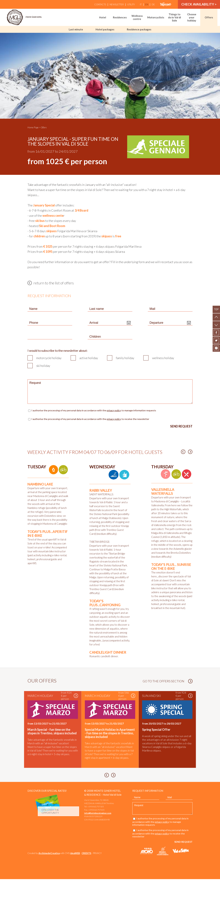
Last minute (76, 29)
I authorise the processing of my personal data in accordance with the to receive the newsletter (90, 418)
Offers (209, 17)
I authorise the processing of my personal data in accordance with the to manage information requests (94, 410)
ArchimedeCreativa (49, 872)
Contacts (100, 4)
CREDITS (86, 872)
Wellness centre (137, 17)
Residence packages (139, 29)
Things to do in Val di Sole (174, 17)
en (146, 4)
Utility (131, 4)
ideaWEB (75, 872)
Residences (120, 17)
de (153, 4)
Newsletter (117, 4)
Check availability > (199, 4)
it (141, 4)
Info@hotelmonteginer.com (97, 832)
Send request (181, 426)
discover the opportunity (50, 830)
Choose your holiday (191, 17)
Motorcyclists (155, 17)
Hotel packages (105, 29)
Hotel (102, 17)
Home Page (33, 127)
